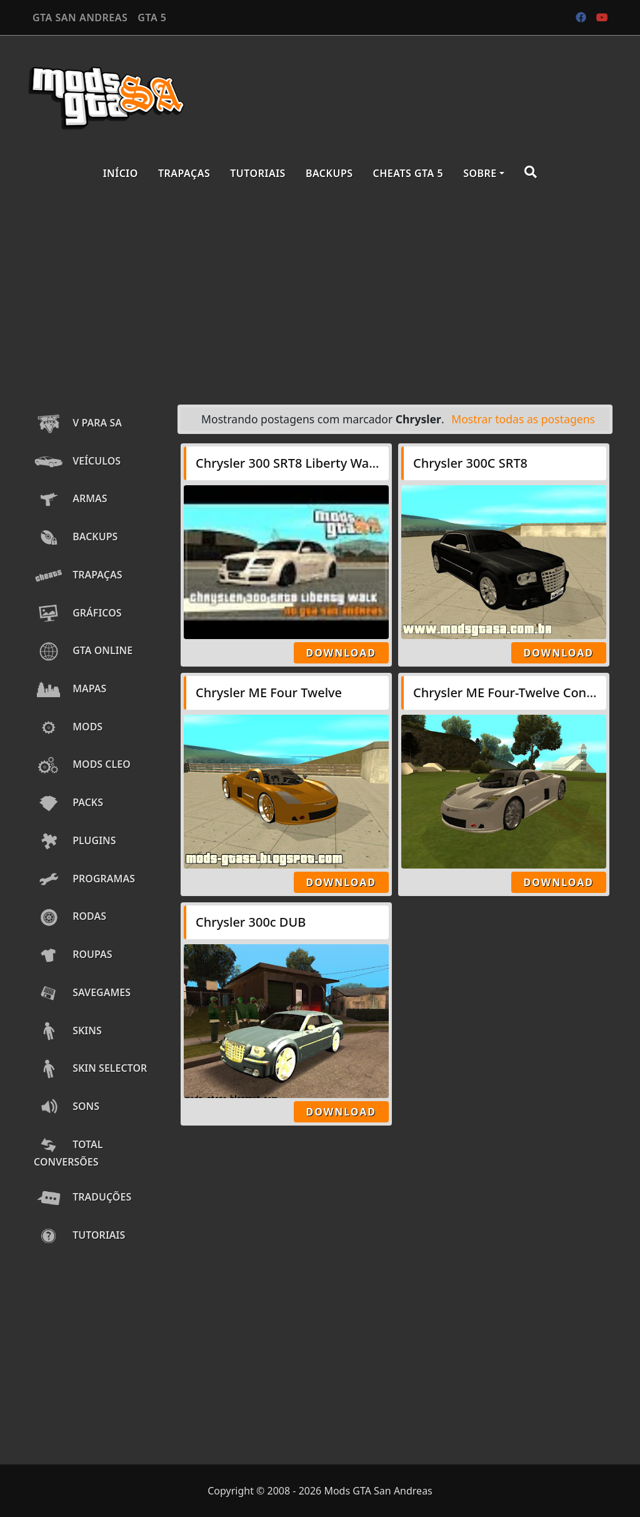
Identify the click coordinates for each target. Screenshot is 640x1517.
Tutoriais (258, 173)
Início (120, 173)
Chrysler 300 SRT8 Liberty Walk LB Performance (337, 463)
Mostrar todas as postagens (523, 418)
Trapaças (184, 173)
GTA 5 (152, 17)
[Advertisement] (320, 295)
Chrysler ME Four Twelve (269, 692)
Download (341, 653)
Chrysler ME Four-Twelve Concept (512, 692)
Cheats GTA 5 (408, 173)
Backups (329, 173)
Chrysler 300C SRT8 (470, 463)
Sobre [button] (480, 173)
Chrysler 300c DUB (251, 922)
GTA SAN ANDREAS (80, 17)
